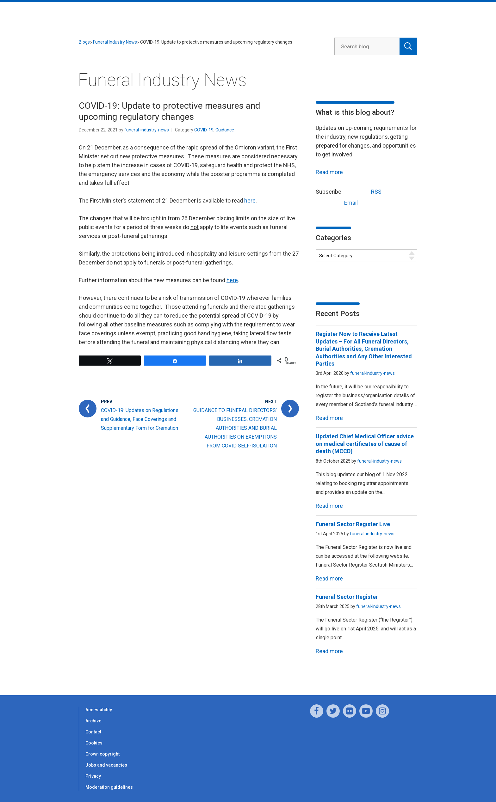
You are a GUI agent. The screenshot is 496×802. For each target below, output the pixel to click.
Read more (329, 172)
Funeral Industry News (115, 42)
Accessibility (98, 709)
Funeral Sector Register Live (353, 524)
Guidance (224, 129)
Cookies (93, 742)
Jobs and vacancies (106, 765)
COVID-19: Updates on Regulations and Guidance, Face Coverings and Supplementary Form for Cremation (139, 419)
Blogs (84, 42)
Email (339, 202)
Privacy (93, 776)
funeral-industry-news (146, 129)
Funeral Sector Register (347, 596)
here (250, 200)
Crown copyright (102, 753)
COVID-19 (204, 129)
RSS (364, 191)
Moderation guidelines (109, 787)
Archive (93, 720)
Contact (93, 731)
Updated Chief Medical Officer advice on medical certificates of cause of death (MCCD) (365, 443)
